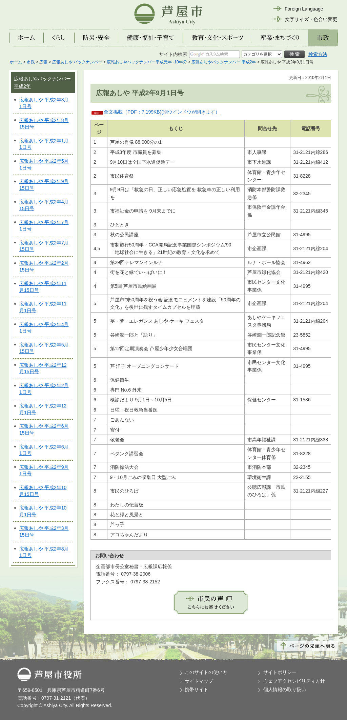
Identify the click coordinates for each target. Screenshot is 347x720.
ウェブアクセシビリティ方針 (294, 681)
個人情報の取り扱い (284, 689)
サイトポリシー (280, 672)
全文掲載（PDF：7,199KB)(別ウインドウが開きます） (162, 112)
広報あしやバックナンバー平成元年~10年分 (147, 62)
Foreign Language (304, 9)
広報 (43, 62)
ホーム (16, 62)
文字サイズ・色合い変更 (311, 19)
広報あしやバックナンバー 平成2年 (223, 62)
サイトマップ (199, 681)
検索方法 (317, 54)
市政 (31, 62)
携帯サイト (196, 689)
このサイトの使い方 (206, 672)
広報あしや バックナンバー (77, 62)
